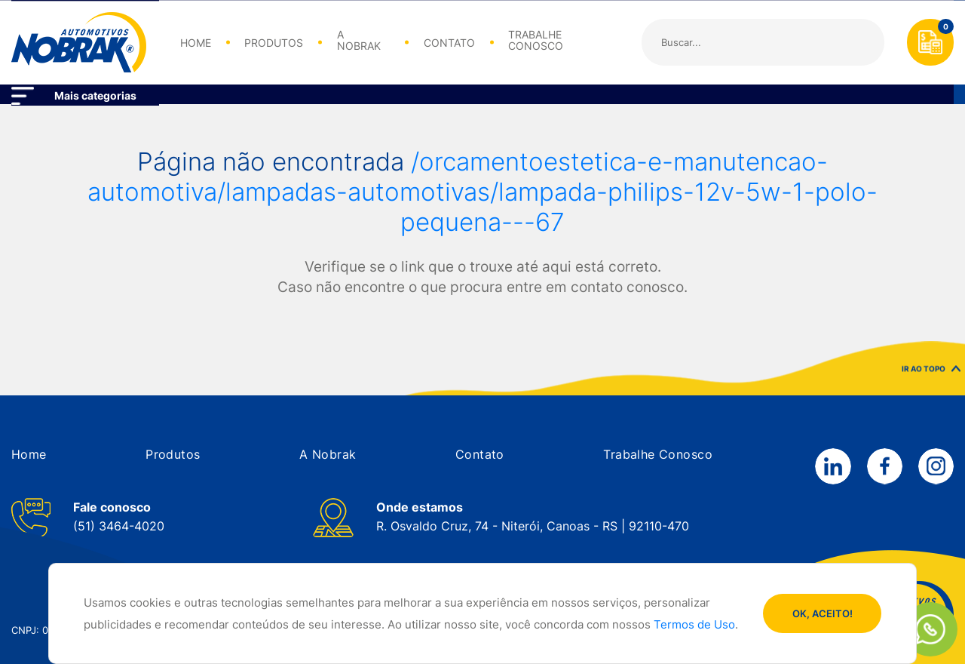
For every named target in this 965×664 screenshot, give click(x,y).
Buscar (859, 42)
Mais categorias (95, 95)
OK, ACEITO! (822, 613)
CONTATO (449, 43)
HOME (195, 43)
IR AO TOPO (931, 374)
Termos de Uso (694, 625)
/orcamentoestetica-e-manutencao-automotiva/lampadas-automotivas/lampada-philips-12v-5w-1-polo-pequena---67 (482, 191)
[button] (29, 454)
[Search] (763, 42)
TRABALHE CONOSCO (535, 40)
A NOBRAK (359, 40)
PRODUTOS (273, 43)
